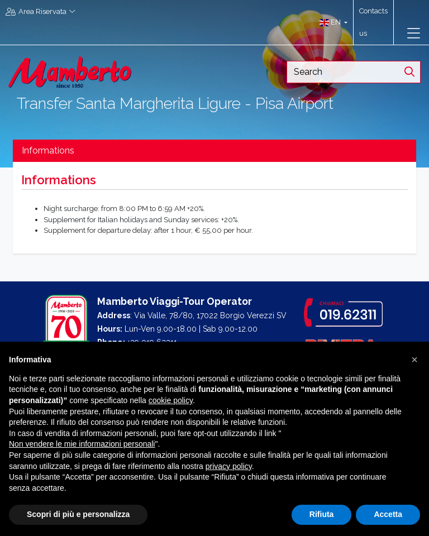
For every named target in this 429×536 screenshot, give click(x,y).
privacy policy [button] (229, 466)
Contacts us (373, 22)
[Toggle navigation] (414, 33)
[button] (331, 22)
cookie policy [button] (171, 400)
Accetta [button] (388, 514)
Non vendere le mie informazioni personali (82, 443)
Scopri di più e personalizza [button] (78, 514)
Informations (48, 150)
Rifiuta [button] (321, 514)
